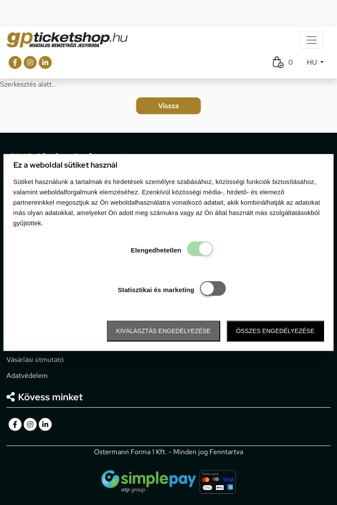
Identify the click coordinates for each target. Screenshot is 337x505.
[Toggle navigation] (312, 40)
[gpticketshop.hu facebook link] (15, 62)
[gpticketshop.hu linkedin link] (45, 62)
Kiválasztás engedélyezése (163, 330)
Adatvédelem (27, 375)
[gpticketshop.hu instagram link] (30, 62)
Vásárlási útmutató (35, 359)
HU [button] (312, 62)
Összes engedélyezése (275, 330)
